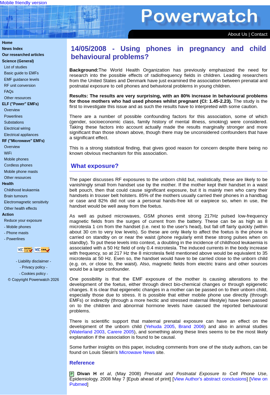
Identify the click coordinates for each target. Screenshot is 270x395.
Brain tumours (16, 196)
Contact (259, 34)
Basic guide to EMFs (21, 73)
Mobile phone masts (21, 171)
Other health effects (20, 208)
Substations (14, 122)
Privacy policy (33, 267)
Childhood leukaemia (22, 190)
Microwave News (137, 352)
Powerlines (13, 116)
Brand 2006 (191, 326)
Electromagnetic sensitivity (26, 202)
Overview (12, 110)
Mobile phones (16, 159)
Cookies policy (33, 273)
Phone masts (17, 233)
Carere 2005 (121, 331)
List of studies (15, 67)
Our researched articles (23, 54)
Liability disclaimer (33, 261)
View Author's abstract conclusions (210, 379)
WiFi (8, 153)
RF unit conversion (20, 85)
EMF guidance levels (21, 79)
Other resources (17, 98)
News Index (12, 48)
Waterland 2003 (88, 331)
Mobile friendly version (23, 2)
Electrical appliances (21, 134)
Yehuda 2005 (160, 326)
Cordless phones (18, 165)
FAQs (9, 91)
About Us (237, 34)
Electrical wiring (17, 128)
